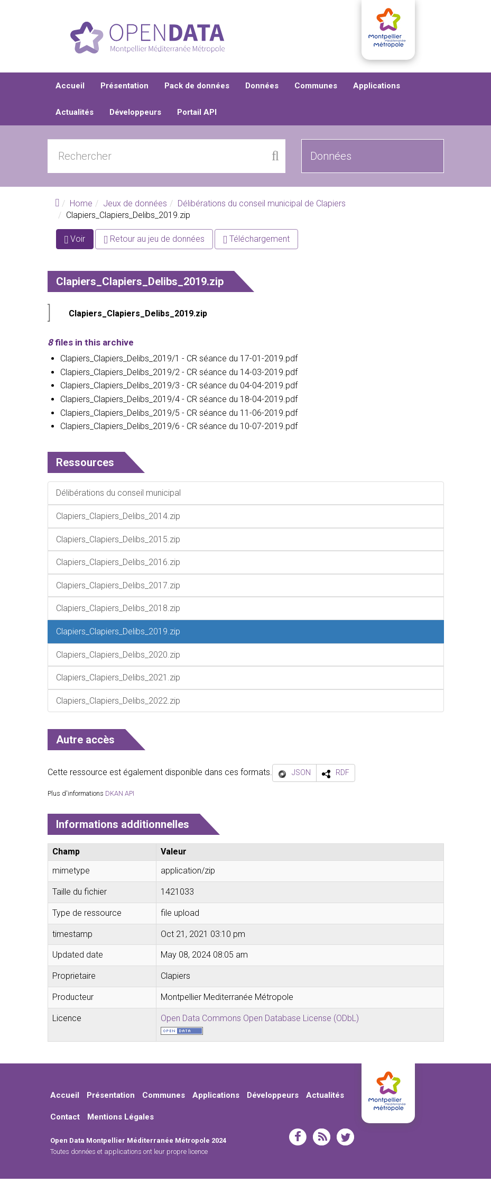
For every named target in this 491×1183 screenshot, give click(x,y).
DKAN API (119, 797)
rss (321, 1141)
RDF (342, 776)
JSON (301, 776)
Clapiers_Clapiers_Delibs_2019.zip (138, 318)
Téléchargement (256, 243)
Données (262, 90)
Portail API (197, 116)
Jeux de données (135, 208)
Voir (79, 245)
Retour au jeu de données (154, 243)
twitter (345, 1141)
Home (81, 208)
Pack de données (196, 90)
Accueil (70, 90)
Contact (65, 1121)
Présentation (124, 90)
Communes (315, 90)
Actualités (74, 116)
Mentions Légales (120, 1121)
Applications (376, 90)
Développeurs (135, 116)
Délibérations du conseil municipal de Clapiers (262, 208)
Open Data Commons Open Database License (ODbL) (260, 1022)
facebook (298, 1141)
